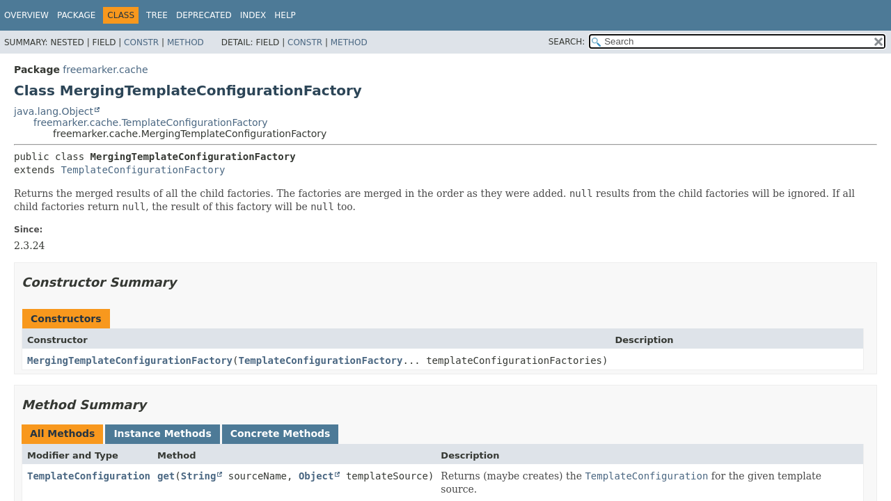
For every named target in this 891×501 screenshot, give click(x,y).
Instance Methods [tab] (162, 433)
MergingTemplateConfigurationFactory (129, 360)
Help (285, 15)
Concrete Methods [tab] (280, 433)
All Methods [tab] (62, 433)
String (198, 476)
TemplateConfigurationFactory (143, 169)
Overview (26, 15)
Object (316, 476)
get (166, 476)
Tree (157, 15)
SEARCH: (567, 42)
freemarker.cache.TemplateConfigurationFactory (150, 122)
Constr (141, 42)
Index (253, 15)
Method (185, 42)
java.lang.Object (53, 111)
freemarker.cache (105, 69)
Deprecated (204, 15)
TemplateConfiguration (88, 476)
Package (76, 15)
